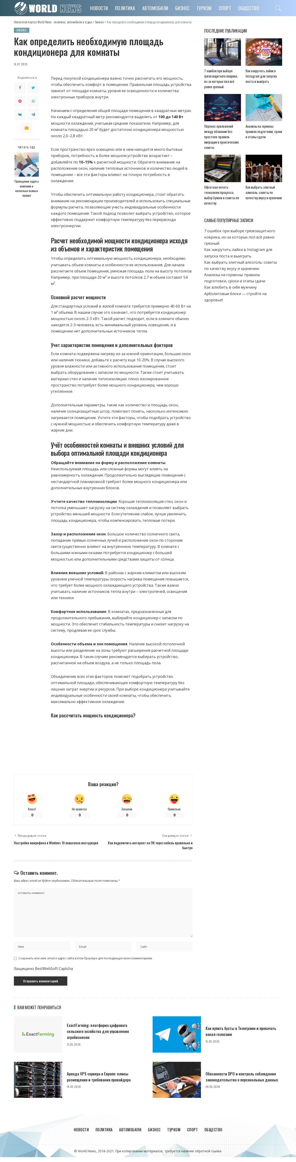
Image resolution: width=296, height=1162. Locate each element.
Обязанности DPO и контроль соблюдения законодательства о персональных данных (239, 1081)
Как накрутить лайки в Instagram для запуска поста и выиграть (263, 76)
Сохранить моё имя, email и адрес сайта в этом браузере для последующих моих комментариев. (85, 963)
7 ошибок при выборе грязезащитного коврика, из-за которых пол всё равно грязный (239, 226)
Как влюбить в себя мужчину (230, 276)
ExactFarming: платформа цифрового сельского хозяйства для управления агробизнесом (104, 1035)
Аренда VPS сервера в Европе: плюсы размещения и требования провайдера (104, 1081)
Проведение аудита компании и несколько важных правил (27, 188)
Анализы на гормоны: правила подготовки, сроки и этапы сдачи (264, 131)
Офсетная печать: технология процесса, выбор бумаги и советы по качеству (222, 186)
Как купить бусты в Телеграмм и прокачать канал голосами (237, 1035)
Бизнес (22, 30)
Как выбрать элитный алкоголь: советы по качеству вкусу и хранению (264, 186)
